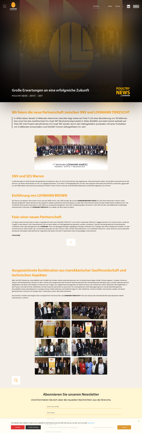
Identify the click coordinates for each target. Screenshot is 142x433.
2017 (41, 96)
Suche (115, 6)
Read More (91, 423)
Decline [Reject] (17, 427)
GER (135, 6)
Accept (124, 427)
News (106, 6)
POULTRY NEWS (20, 96)
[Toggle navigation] (4, 6)
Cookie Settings (33, 427)
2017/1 (33, 96)
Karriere (96, 6)
